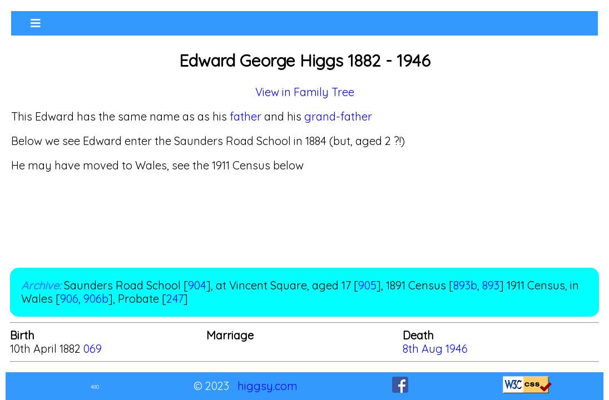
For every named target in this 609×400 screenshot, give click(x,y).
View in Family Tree (304, 92)
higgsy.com (267, 386)
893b (465, 285)
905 (367, 285)
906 (69, 299)
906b (95, 299)
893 (490, 285)
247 (175, 299)
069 (92, 349)
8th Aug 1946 (435, 349)
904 (197, 285)
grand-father (338, 116)
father (245, 116)
